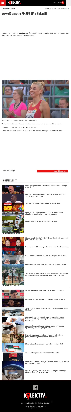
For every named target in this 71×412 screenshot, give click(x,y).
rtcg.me (67, 8)
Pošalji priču (57, 2)
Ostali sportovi (9, 8)
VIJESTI (12, 233)
